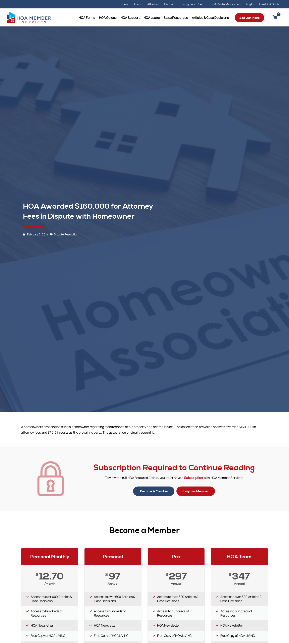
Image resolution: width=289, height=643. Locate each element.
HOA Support (129, 17)
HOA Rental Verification (225, 4)
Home (124, 4)
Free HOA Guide (269, 4)
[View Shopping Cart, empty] (275, 17)
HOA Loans (151, 17)
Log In (249, 4)
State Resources (176, 17)
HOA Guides (107, 17)
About (138, 4)
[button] (249, 17)
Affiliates (153, 4)
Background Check (193, 4)
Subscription (193, 477)
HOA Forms (87, 17)
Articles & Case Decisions (210, 17)
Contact (169, 4)
